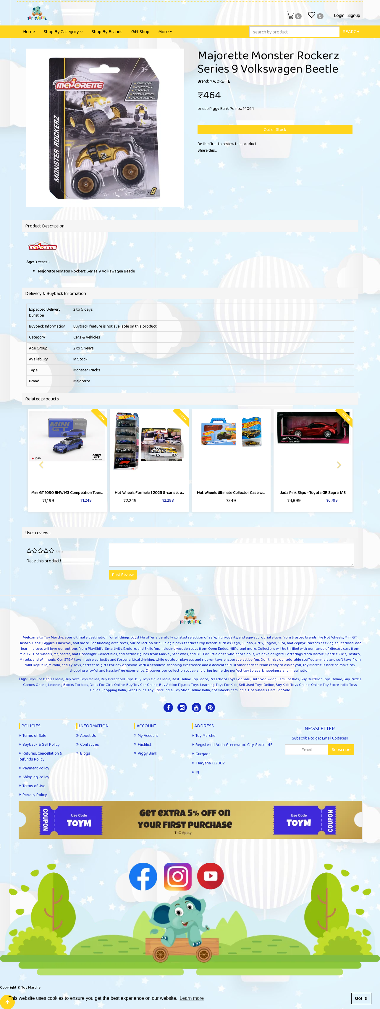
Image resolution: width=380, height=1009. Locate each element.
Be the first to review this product (227, 144)
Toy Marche (31, 987)
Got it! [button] (361, 998)
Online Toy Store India (329, 684)
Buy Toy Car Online (142, 684)
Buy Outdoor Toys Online (321, 679)
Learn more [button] (192, 998)
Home (29, 31)
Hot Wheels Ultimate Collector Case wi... (231, 492)
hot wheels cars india (229, 690)
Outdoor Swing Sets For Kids (275, 679)
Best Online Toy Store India (150, 690)
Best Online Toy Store (190, 679)
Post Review (123, 575)
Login (339, 15)
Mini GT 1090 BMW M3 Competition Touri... (67, 492)
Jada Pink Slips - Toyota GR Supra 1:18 (313, 492)
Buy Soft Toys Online (82, 679)
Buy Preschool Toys (117, 679)
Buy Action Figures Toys (179, 684)
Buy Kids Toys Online (293, 684)
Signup (353, 15)
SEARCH (351, 31)
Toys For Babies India (45, 679)
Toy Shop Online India (192, 690)
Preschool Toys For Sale (230, 679)
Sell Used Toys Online (256, 684)
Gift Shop (140, 31)
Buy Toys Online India (152, 679)
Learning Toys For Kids (218, 684)
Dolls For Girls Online (107, 684)
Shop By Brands (107, 31)
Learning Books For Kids (68, 684)
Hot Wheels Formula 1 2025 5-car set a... (149, 492)
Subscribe (341, 749)
